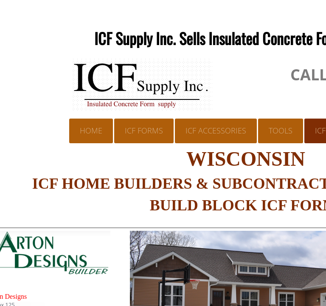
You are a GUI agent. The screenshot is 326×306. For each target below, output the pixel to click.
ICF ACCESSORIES (215, 130)
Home (91, 130)
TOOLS (280, 130)
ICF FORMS (144, 130)
